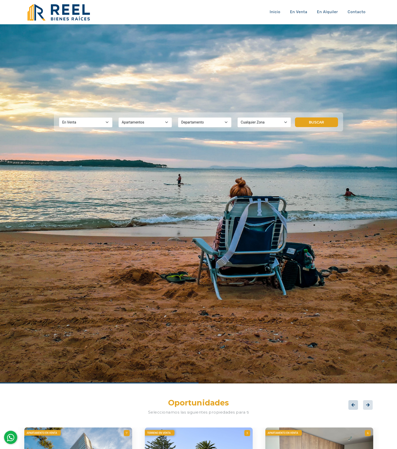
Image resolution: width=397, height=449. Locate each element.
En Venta (298, 12)
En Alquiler (327, 12)
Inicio (275, 12)
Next (368, 405)
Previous (353, 405)
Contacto (357, 12)
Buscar (316, 122)
